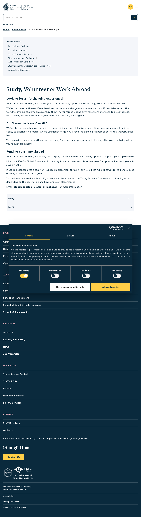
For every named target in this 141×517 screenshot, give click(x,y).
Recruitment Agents (17, 50)
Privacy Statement (11, 502)
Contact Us (13, 457)
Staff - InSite (10, 381)
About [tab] (112, 236)
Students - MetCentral (15, 374)
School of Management (16, 298)
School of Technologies (16, 312)
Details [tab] (70, 236)
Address (8, 430)
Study (11, 198)
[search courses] (134, 17)
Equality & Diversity (14, 339)
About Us (8, 332)
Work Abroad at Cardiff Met (21, 62)
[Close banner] (129, 228)
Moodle (7, 388)
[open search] (130, 7)
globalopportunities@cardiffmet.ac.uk (35, 187)
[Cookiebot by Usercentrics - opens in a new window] (111, 228)
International (19, 29)
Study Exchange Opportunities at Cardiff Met (29, 66)
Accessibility (8, 496)
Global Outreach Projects (20, 54)
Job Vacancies (11, 354)
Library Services (12, 403)
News (6, 346)
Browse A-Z (9, 24)
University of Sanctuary (19, 70)
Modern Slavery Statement (14, 507)
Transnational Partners (18, 46)
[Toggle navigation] (136, 7)
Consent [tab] (29, 236)
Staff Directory (11, 423)
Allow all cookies (110, 287)
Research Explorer (13, 395)
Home (6, 29)
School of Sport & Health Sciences (22, 305)
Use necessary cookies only (70, 287)
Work (11, 207)
